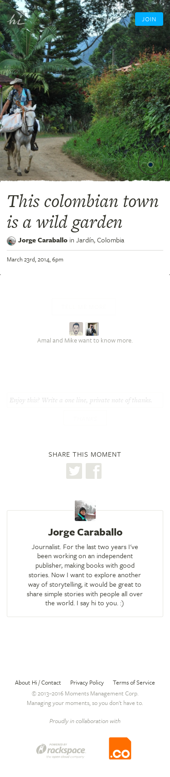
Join (149, 19)
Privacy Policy (87, 682)
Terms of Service (134, 682)
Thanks (85, 418)
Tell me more (84, 306)
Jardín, (100, 240)
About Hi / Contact (38, 682)
